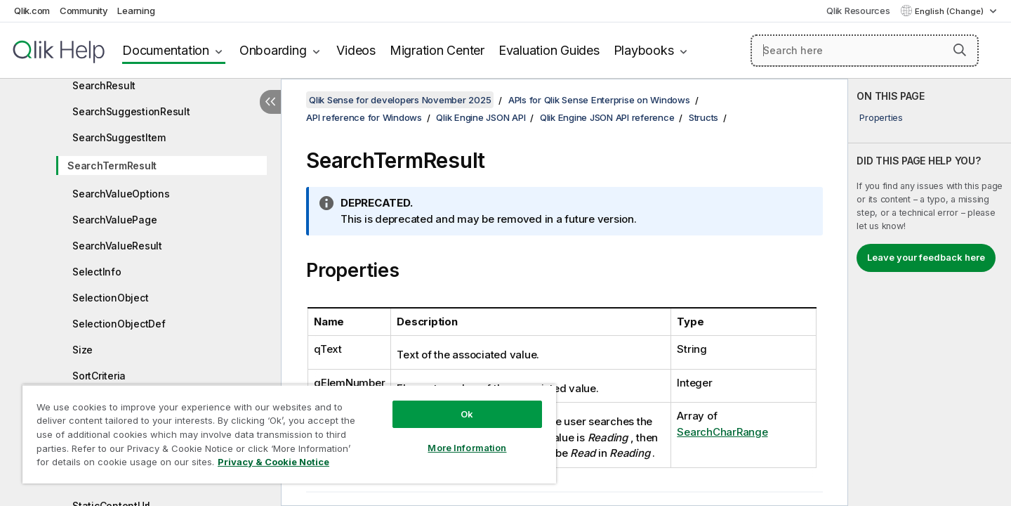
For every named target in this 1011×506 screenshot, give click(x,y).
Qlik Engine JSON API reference (607, 117)
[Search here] (864, 50)
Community (84, 10)
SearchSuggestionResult (131, 111)
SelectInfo (96, 272)
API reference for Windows (364, 117)
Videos (356, 50)
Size (82, 350)
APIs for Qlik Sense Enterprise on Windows (599, 99)
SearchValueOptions (121, 194)
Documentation (165, 50)
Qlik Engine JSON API (480, 117)
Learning (135, 10)
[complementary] (929, 292)
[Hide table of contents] (270, 102)
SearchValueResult (117, 246)
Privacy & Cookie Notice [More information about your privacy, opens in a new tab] (273, 461)
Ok (467, 414)
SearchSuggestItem (119, 137)
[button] (959, 50)
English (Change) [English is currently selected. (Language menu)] (950, 11)
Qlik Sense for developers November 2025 (400, 99)
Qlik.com (32, 10)
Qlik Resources (858, 10)
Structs (703, 117)
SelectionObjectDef (119, 324)
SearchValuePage (114, 220)
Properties (881, 117)
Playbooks (644, 50)
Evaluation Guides (549, 50)
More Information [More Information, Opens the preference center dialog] (467, 447)
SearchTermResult (112, 165)
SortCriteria (99, 376)
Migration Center (437, 50)
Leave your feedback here (926, 257)
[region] (289, 434)
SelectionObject (110, 298)
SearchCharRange (722, 432)
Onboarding (273, 50)
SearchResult (104, 85)
